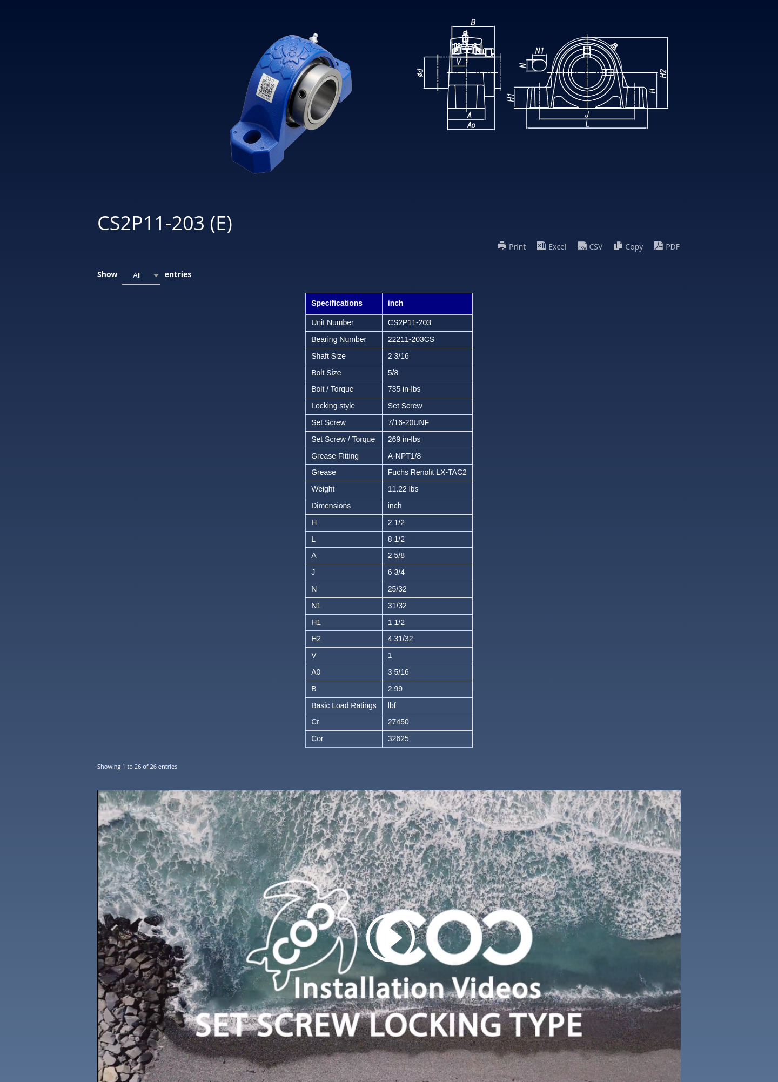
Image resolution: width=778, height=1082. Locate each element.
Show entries (144, 275)
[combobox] (141, 275)
